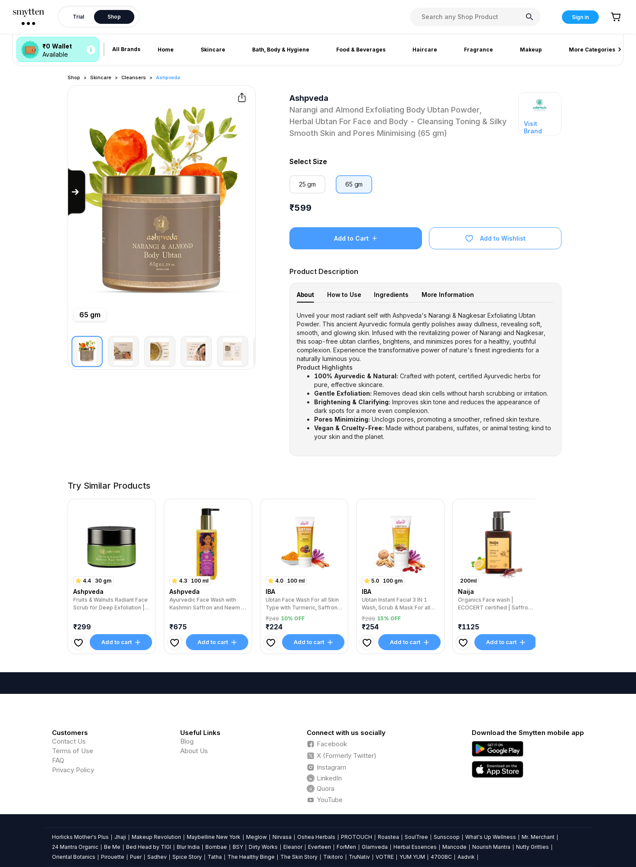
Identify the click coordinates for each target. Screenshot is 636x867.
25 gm (307, 184)
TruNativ (359, 857)
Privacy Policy (73, 770)
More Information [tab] (448, 294)
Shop (74, 77)
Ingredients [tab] (391, 294)
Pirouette (112, 857)
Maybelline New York (213, 837)
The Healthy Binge (251, 857)
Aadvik (466, 857)
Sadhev (157, 857)
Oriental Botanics (73, 857)
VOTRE (385, 857)
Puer (136, 857)
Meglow (256, 837)
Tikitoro (333, 857)
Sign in (580, 17)
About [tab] (305, 294)
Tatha (215, 857)
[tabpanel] (426, 376)
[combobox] (475, 17)
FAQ (58, 760)
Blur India (188, 847)
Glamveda (375, 847)
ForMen (346, 847)
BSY (238, 847)
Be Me (112, 847)
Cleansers (133, 77)
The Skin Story (299, 857)
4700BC (441, 857)
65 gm (354, 184)
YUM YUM (412, 857)
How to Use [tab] (344, 294)
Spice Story (187, 857)
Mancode (454, 847)
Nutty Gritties (532, 847)
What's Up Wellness (490, 837)
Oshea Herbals (316, 837)
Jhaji (120, 837)
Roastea (388, 837)
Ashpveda (168, 77)
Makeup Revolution (156, 837)
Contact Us (69, 741)
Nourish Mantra (491, 847)
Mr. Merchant (538, 837)
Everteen (319, 847)
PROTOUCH (356, 837)
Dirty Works (263, 847)
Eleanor (292, 847)
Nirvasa (282, 837)
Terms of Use (72, 751)
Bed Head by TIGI (148, 847)
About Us (194, 751)
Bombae (216, 847)
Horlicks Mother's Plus (80, 837)
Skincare (100, 77)
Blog (187, 741)
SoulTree (416, 837)
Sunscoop (447, 837)
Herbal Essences (415, 847)
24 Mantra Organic (75, 847)
